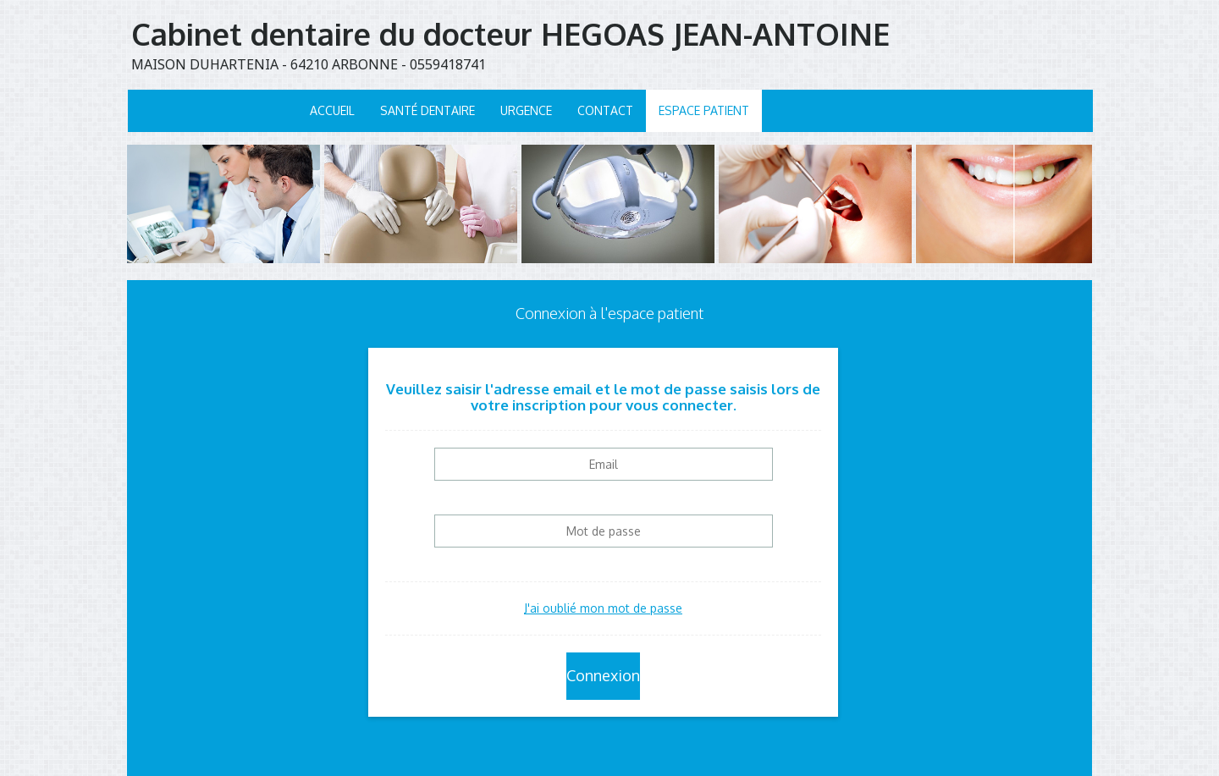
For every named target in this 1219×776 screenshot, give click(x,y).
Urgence (526, 110)
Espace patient (704, 110)
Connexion (603, 675)
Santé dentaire (427, 110)
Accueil (332, 110)
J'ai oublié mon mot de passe (603, 608)
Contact (605, 110)
